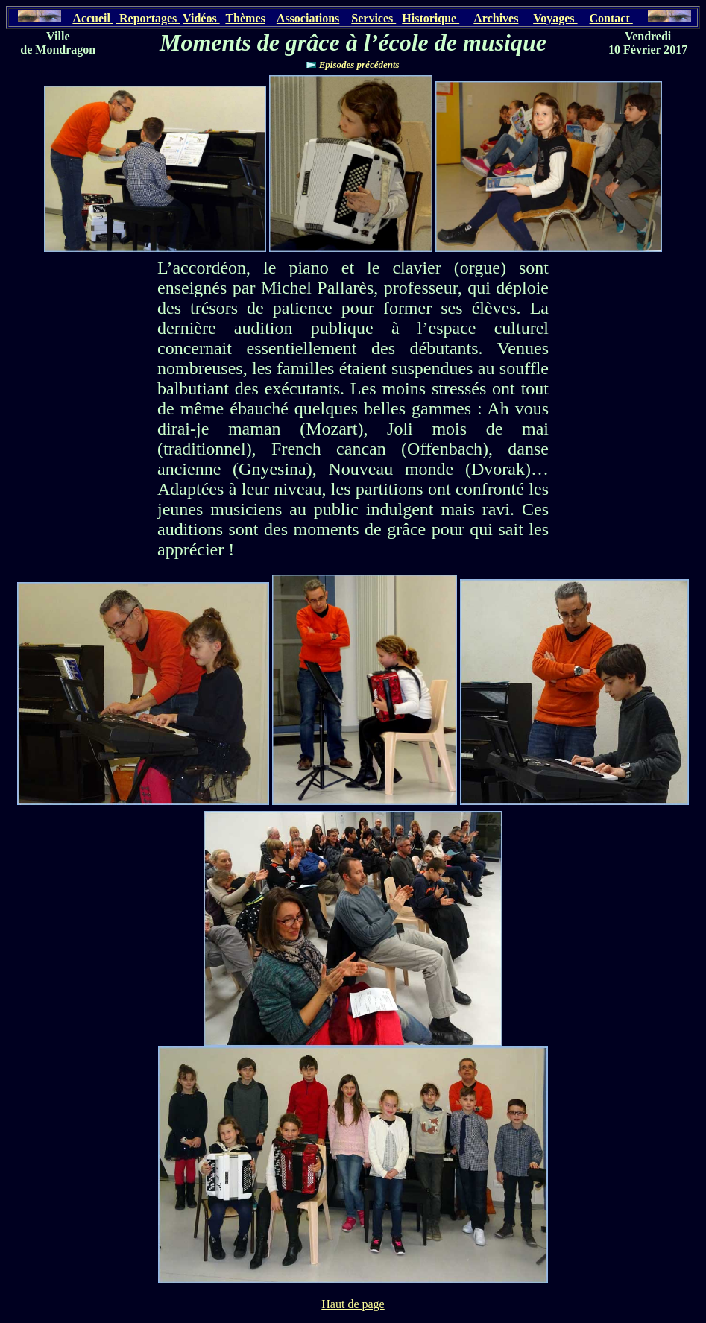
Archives (495, 18)
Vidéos (201, 18)
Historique (430, 18)
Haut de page (352, 1304)
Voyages (555, 18)
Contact (611, 18)
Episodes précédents (359, 64)
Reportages (148, 18)
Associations (308, 18)
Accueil (92, 18)
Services (373, 18)
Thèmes (245, 18)
